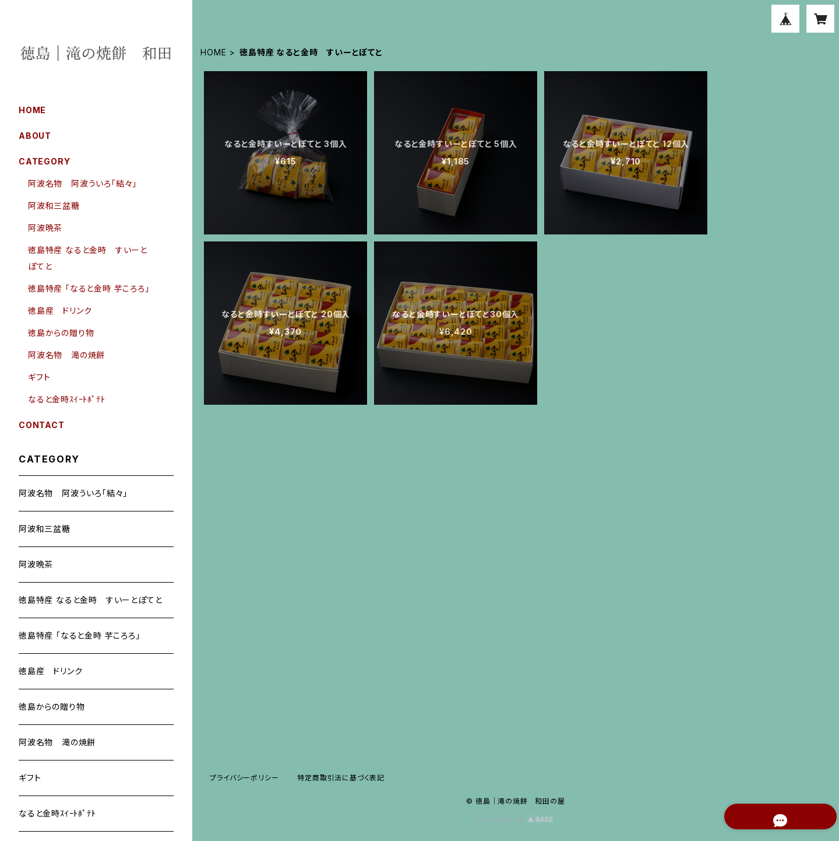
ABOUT (35, 136)
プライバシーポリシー (244, 777)
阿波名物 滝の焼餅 (66, 355)
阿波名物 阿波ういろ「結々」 (82, 183)
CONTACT (42, 425)
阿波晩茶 (45, 228)
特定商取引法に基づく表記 (341, 777)
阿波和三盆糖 (54, 206)
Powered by (515, 819)
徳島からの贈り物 (61, 333)
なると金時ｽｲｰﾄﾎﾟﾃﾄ (66, 399)
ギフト (39, 377)
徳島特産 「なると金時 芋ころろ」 (89, 288)
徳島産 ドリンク (59, 311)
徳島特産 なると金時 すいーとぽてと (90, 600)
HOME (213, 52)
